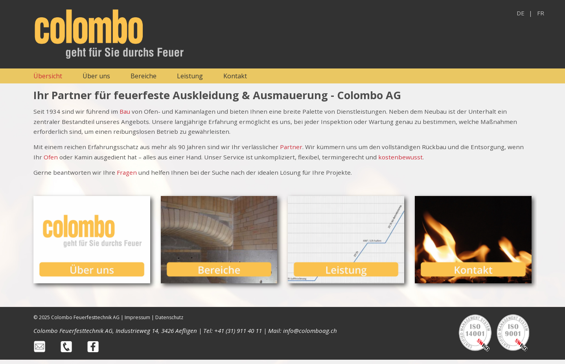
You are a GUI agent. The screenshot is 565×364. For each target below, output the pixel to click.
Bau (125, 111)
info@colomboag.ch (310, 330)
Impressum (137, 317)
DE (521, 13)
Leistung (190, 76)
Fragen (127, 172)
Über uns (96, 76)
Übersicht (47, 76)
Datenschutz (169, 317)
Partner (291, 147)
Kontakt (235, 76)
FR (540, 13)
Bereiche (143, 76)
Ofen (51, 157)
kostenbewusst (400, 157)
